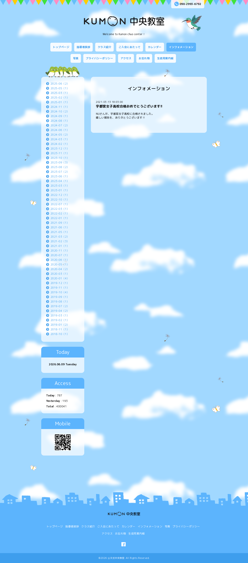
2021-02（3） (59, 241)
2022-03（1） (59, 209)
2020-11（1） (59, 250)
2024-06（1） (59, 130)
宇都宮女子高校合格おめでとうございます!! (129, 106)
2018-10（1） (59, 334)
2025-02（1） (59, 97)
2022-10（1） (59, 199)
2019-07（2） (59, 306)
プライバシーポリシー (99, 58)
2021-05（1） (59, 232)
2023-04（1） (59, 181)
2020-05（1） (59, 264)
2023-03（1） (59, 185)
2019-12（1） (59, 283)
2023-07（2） (59, 172)
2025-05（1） (59, 88)
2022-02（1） (59, 213)
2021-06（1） (59, 227)
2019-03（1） (59, 315)
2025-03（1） (59, 93)
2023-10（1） (59, 158)
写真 (75, 58)
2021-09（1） (59, 223)
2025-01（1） (59, 102)
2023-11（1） (59, 153)
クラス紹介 (104, 47)
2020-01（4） (59, 278)
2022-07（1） (59, 204)
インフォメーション (181, 47)
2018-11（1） (59, 329)
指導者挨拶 (83, 47)
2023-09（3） (59, 162)
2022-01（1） (59, 218)
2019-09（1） (59, 297)
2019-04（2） (59, 311)
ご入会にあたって (130, 47)
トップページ (61, 47)
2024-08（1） (59, 121)
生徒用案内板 (165, 58)
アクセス (126, 58)
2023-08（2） (59, 167)
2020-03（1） (59, 274)
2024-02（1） (59, 144)
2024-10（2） (59, 111)
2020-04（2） (59, 269)
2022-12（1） (59, 195)
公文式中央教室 (116, 558)
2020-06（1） (59, 260)
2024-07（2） (59, 125)
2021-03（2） (59, 236)
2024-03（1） (59, 139)
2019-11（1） (59, 287)
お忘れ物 (144, 58)
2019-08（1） (59, 301)
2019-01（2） (59, 325)
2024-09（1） (59, 116)
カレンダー (155, 47)
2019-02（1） (59, 320)
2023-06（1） (59, 176)
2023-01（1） (59, 190)
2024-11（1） (59, 107)
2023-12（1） (59, 148)
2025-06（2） (59, 83)
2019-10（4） (59, 292)
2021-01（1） (59, 246)
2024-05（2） (59, 134)
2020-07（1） (59, 255)
